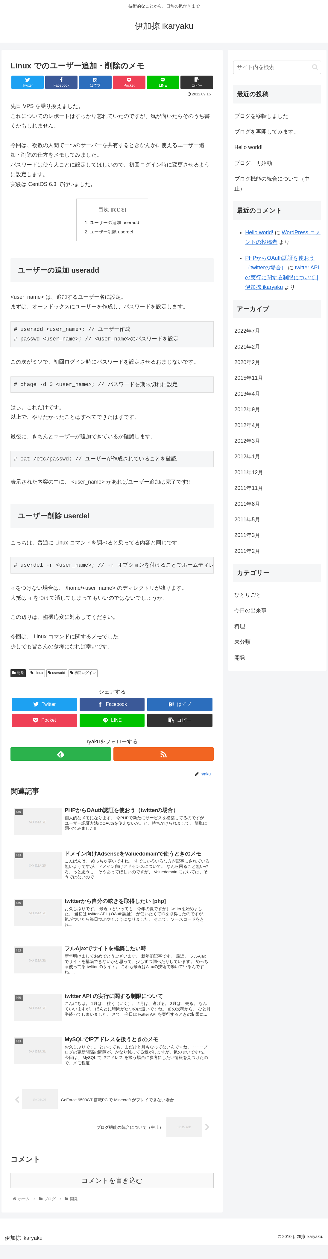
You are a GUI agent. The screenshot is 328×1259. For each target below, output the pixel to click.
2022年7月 (247, 331)
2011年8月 (247, 504)
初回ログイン (83, 674)
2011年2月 (247, 551)
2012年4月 (247, 425)
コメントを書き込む (112, 1194)
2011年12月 (248, 472)
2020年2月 (247, 362)
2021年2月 (247, 347)
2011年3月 (247, 535)
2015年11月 (248, 378)
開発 (18, 674)
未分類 (242, 642)
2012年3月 (247, 441)
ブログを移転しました (261, 116)
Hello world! (248, 147)
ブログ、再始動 (253, 163)
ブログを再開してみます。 (266, 132)
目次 (103, 209)
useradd (56, 674)
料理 (239, 626)
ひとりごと (247, 595)
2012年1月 (247, 457)
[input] (277, 67)
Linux (37, 674)
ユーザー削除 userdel (111, 232)
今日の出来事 (250, 610)
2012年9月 (247, 409)
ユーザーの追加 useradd (114, 223)
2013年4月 (247, 394)
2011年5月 (247, 520)
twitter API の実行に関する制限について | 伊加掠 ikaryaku (282, 277)
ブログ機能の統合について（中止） (272, 183)
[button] (315, 67)
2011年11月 (248, 488)
